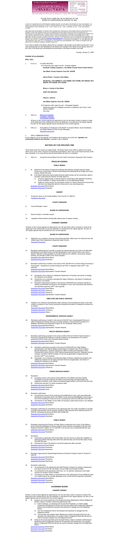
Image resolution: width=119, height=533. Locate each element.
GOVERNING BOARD (47, 118)
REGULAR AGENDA (47, 115)
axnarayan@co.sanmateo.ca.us (54, 38)
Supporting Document (47, 131)
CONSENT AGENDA (47, 117)
